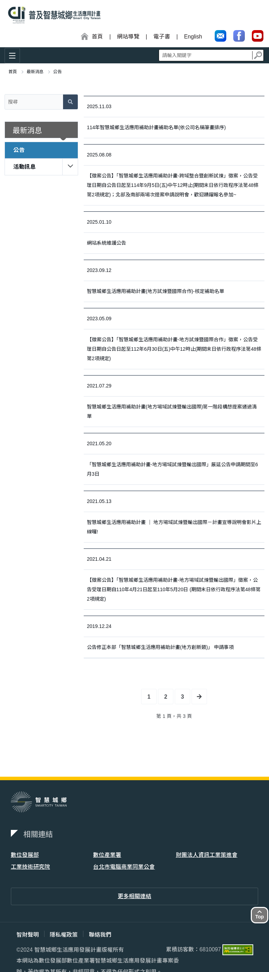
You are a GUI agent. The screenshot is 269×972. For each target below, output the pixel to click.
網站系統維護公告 (106, 243)
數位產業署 (107, 855)
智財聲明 (27, 935)
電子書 (161, 37)
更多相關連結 (134, 897)
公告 (19, 150)
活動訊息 (24, 167)
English (193, 37)
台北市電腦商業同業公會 (124, 867)
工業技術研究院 (30, 867)
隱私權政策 (64, 935)
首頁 (12, 71)
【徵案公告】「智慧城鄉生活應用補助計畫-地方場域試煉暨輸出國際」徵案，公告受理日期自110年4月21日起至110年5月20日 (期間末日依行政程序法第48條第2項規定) (174, 589)
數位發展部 (25, 855)
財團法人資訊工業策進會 (206, 855)
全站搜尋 (211, 55)
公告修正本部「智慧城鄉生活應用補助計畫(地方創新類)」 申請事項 (160, 647)
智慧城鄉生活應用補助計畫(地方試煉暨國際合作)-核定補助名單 (155, 291)
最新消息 (35, 71)
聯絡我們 (100, 935)
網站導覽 (128, 37)
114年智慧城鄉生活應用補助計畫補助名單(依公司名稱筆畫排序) (156, 127)
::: (4, 37)
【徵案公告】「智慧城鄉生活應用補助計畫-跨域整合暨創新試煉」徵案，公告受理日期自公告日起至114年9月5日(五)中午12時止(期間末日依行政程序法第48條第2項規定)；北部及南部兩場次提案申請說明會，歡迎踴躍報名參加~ (172, 185)
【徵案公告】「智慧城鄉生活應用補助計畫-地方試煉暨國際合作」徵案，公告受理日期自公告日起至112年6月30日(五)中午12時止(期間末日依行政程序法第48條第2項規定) (174, 349)
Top (259, 914)
